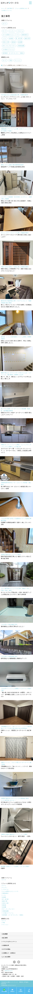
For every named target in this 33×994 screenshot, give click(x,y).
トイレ (4, 38)
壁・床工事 (19, 38)
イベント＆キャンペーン (9, 941)
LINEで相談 (4, 991)
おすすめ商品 (6, 949)
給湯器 (11, 38)
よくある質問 (6, 957)
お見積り (21, 991)
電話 (29, 991)
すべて (4, 23)
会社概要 (5, 934)
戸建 (10, 60)
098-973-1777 (8, 970)
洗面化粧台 (25, 34)
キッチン (11, 31)
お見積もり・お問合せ (8, 953)
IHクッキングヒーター (9, 45)
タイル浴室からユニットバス (11, 34)
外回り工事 (6, 42)
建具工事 (27, 38)
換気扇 (13, 42)
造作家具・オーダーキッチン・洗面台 (13, 53)
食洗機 (20, 42)
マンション (18, 60)
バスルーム (20, 31)
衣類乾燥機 (21, 45)
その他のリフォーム (8, 49)
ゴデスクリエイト (12, 985)
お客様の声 (5, 945)
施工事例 (5, 938)
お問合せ (12, 991)
